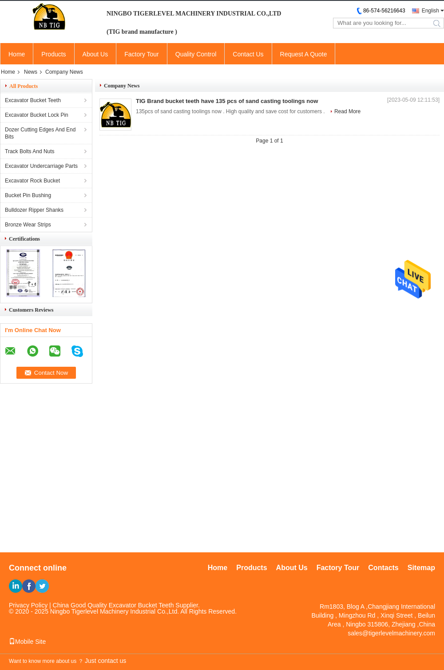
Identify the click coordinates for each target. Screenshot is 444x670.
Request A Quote (303, 54)
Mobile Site (27, 641)
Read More (347, 111)
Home (16, 54)
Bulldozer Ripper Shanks (34, 210)
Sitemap (421, 567)
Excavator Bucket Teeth (33, 100)
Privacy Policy (28, 605)
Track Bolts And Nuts (30, 151)
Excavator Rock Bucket (32, 181)
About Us (95, 54)
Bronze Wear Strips (28, 225)
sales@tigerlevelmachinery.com (391, 633)
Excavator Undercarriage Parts (41, 166)
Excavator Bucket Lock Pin (36, 115)
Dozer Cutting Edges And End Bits (40, 133)
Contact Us (248, 54)
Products (53, 54)
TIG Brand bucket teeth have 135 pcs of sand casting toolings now (227, 101)
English (430, 11)
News (30, 72)
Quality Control (196, 54)
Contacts (383, 567)
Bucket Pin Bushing (28, 195)
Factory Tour (141, 54)
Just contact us (105, 660)
